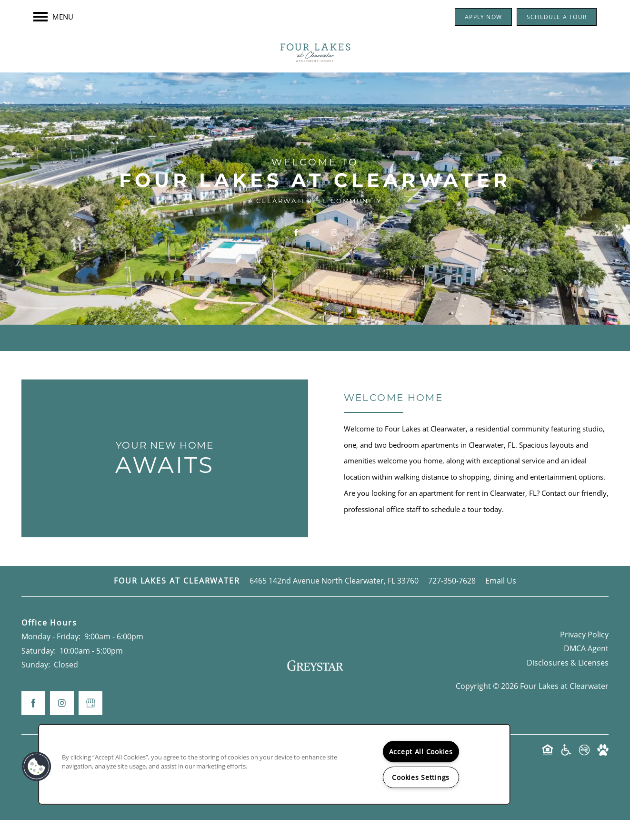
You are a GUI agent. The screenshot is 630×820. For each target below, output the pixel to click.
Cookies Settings (421, 777)
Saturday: (38, 651)
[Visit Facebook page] (296, 232)
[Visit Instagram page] (334, 232)
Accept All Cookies (421, 751)
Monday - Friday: (50, 636)
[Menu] (53, 16)
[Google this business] (315, 232)
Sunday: (35, 664)
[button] (483, 17)
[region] (274, 764)
